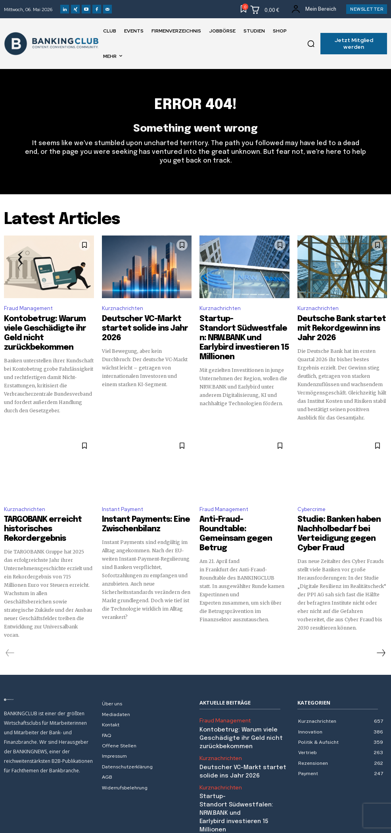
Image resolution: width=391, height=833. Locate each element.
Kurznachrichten (122, 313)
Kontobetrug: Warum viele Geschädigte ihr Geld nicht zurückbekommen (42, 330)
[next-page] (380, 629)
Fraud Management (28, 313)
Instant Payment (122, 499)
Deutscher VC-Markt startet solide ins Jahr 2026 (143, 326)
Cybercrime (311, 499)
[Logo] (49, 676)
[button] (310, 43)
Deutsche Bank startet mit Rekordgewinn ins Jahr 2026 (337, 326)
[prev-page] (10, 629)
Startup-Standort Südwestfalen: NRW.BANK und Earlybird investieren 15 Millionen (234, 337)
